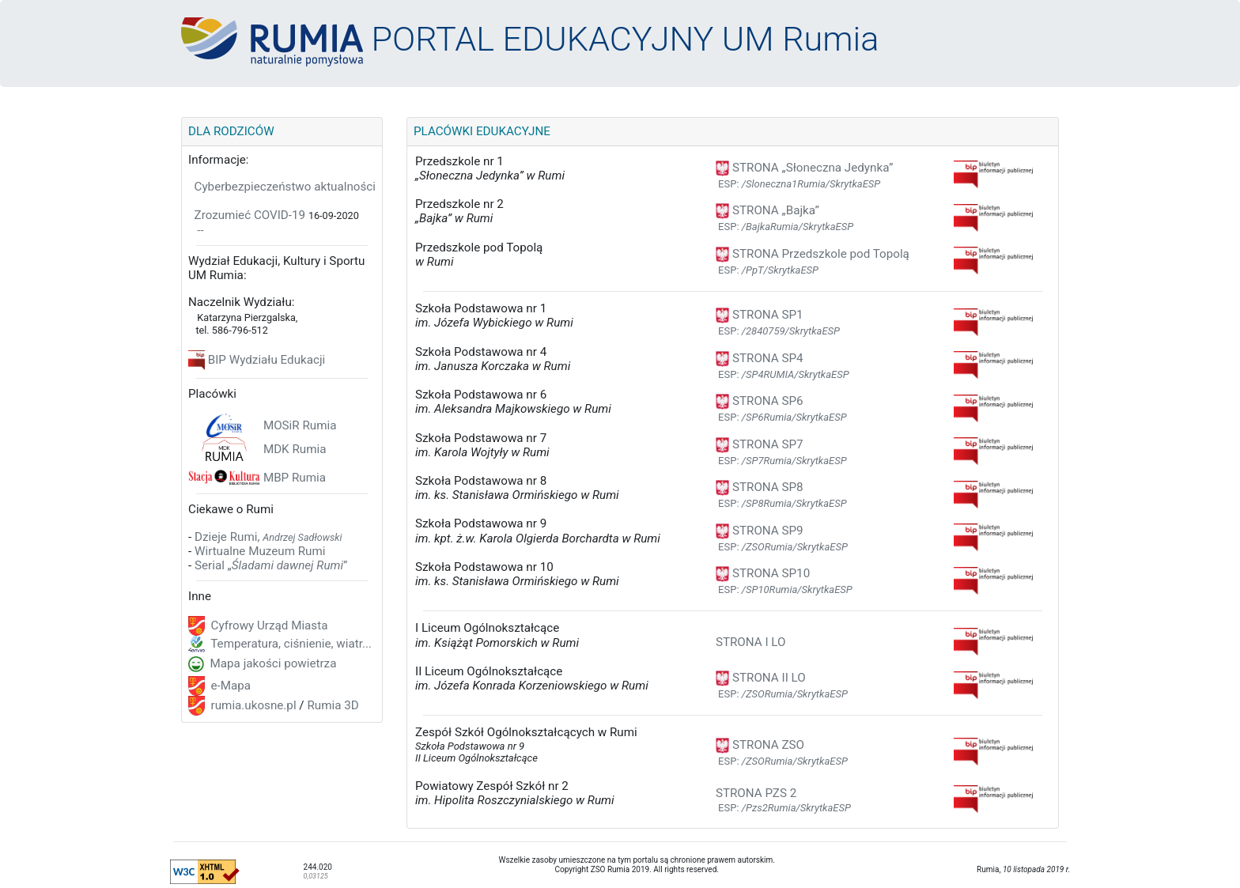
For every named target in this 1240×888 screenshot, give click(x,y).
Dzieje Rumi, (268, 537)
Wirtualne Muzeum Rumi (260, 551)
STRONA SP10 (763, 573)
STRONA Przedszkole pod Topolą (812, 254)
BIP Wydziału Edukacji (266, 360)
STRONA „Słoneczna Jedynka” (804, 168)
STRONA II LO (761, 678)
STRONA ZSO (760, 745)
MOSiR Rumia (300, 425)
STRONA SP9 (759, 530)
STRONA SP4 (759, 358)
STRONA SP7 (759, 444)
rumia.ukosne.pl (252, 705)
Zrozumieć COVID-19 (250, 215)
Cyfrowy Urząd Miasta (268, 625)
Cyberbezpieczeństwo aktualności (285, 186)
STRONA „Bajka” (767, 210)
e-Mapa (229, 685)
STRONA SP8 (759, 487)
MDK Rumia (295, 449)
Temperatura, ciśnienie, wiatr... (290, 644)
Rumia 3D (332, 705)
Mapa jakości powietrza (272, 663)
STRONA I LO (751, 642)
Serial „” (271, 565)
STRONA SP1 (759, 315)
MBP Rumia (294, 477)
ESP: (799, 184)
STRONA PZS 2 (756, 793)
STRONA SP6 (759, 401)
